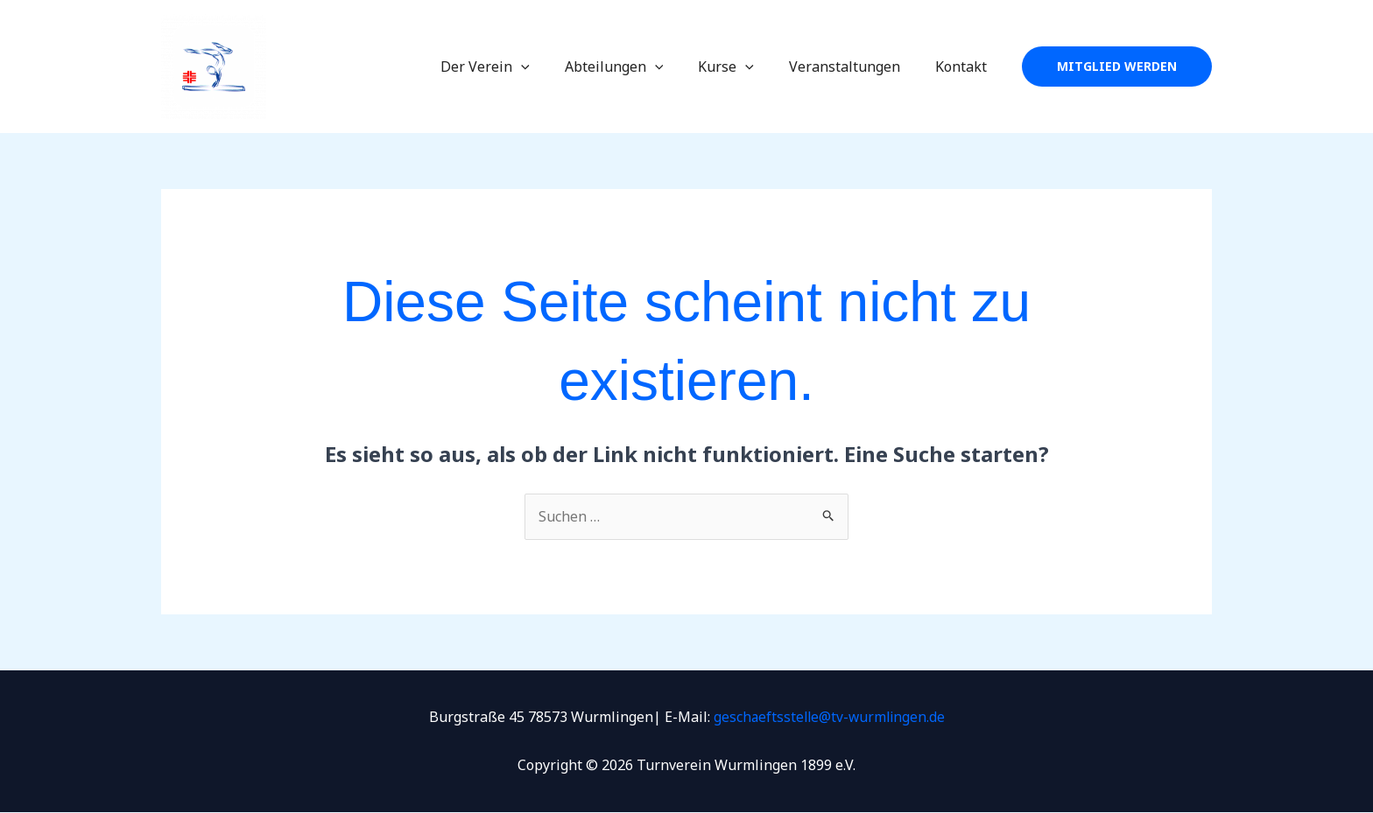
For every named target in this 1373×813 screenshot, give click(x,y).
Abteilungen (638, 66)
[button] (1117, 66)
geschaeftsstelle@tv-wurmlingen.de (829, 716)
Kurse (743, 66)
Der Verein (516, 66)
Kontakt (964, 66)
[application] (552, 66)
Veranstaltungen (855, 66)
